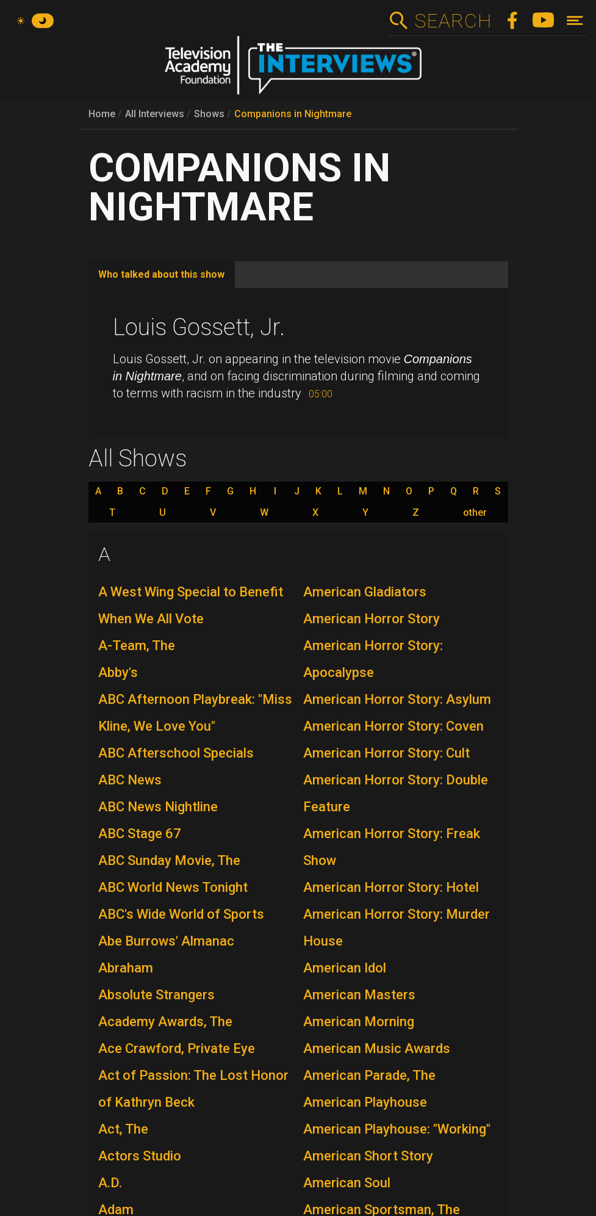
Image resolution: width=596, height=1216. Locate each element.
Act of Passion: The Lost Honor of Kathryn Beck (193, 1089)
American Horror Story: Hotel (391, 887)
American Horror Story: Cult (386, 753)
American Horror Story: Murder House (396, 928)
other (475, 513)
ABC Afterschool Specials (176, 753)
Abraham (125, 967)
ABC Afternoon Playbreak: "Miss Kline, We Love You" (195, 713)
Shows (209, 114)
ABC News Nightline (158, 806)
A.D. (110, 1182)
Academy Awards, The (165, 1021)
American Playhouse (365, 1102)
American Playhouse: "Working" (396, 1129)
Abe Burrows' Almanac (166, 941)
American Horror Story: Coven (393, 726)
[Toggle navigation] (575, 20)
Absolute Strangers (156, 994)
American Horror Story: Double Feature (395, 793)
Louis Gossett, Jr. (199, 327)
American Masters (359, 994)
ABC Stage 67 (139, 833)
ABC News (130, 779)
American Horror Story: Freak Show (391, 847)
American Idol (344, 967)
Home (101, 114)
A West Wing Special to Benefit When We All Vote (190, 605)
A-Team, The (136, 645)
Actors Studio (139, 1156)
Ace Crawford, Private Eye (176, 1048)
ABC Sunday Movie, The (169, 860)
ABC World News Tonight (173, 887)
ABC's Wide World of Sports (181, 914)
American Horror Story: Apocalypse (373, 659)
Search (453, 20)
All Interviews (154, 114)
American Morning (358, 1021)
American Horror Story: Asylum (397, 699)
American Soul (346, 1182)
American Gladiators (364, 591)
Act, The (123, 1129)
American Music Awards (376, 1048)
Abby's (118, 672)
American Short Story (368, 1156)
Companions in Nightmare (292, 114)
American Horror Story (371, 618)
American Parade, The (369, 1075)
